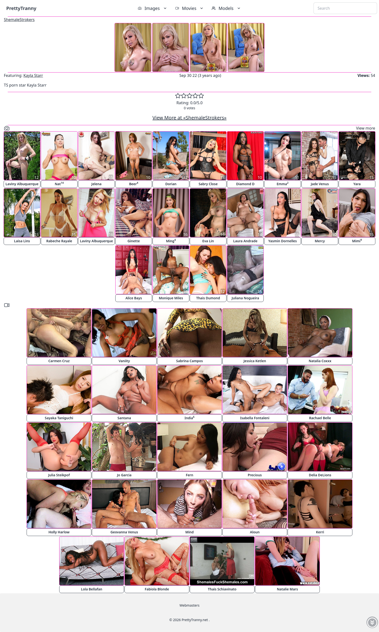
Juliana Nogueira (245, 298)
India (189, 417)
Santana (124, 418)
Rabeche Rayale (59, 241)
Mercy (320, 241)
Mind (189, 532)
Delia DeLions (320, 475)
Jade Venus (320, 184)
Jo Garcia (124, 475)
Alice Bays (133, 298)
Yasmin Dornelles (282, 241)
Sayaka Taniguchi (59, 418)
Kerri (320, 532)
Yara (357, 184)
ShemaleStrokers (19, 19)
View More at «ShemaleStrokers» (189, 117)
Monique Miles (171, 298)
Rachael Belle (320, 418)
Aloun (255, 532)
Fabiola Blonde (157, 589)
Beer (133, 183)
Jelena (96, 184)
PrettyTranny (21, 8)
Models (226, 8)
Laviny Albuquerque (22, 184)
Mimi (357, 240)
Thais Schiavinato (222, 589)
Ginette (134, 241)
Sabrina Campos (189, 361)
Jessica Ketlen (254, 361)
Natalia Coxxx (320, 361)
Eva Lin (208, 241)
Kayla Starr (33, 75)
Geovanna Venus (124, 532)
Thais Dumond (208, 298)
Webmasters (189, 605)
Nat (59, 183)
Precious (255, 475)
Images (153, 8)
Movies (189, 8)
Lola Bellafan (91, 589)
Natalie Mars (287, 589)
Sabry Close (208, 184)
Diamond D (245, 184)
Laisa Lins (22, 241)
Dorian (170, 184)
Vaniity (124, 361)
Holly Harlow (58, 532)
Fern (189, 475)
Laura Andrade (245, 241)
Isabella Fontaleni (254, 418)
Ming (171, 240)
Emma (283, 183)
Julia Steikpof (59, 475)
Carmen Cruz (59, 361)
